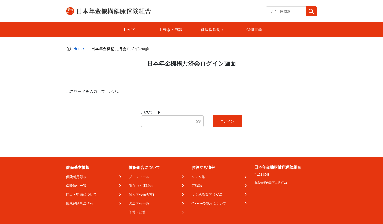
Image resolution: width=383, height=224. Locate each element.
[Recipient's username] (286, 11)
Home (78, 49)
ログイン (227, 121)
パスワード (151, 112)
